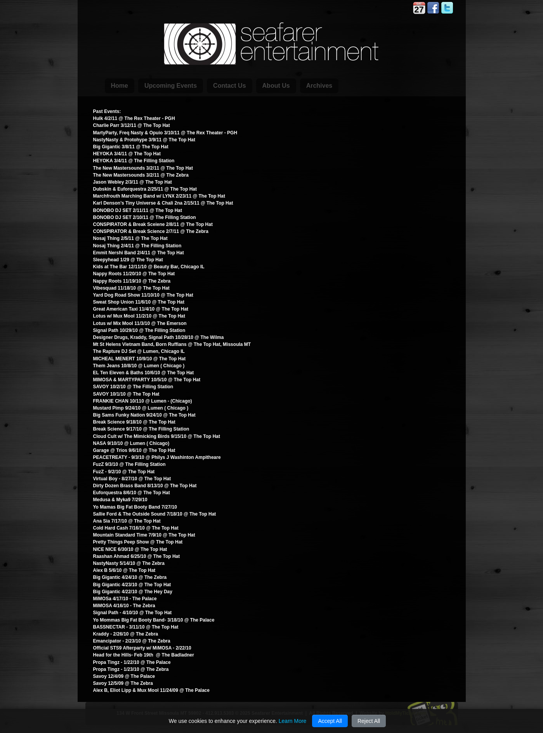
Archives (319, 85)
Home (119, 85)
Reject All (368, 721)
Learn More (293, 721)
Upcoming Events (170, 85)
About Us (276, 85)
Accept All (330, 721)
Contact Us (229, 85)
